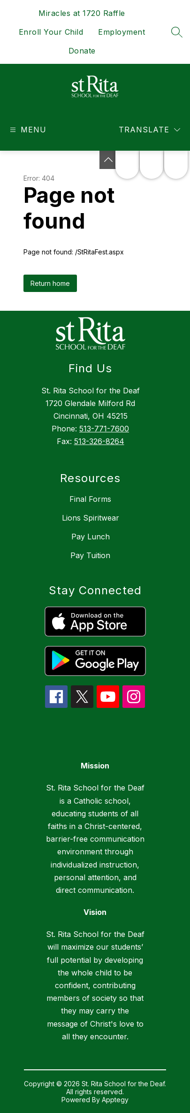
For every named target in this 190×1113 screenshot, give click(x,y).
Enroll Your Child (51, 32)
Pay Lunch (90, 536)
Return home (50, 283)
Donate (82, 50)
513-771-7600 (104, 428)
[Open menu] (27, 130)
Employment (121, 32)
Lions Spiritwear (90, 517)
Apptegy (115, 1100)
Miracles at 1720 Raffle (81, 13)
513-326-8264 (99, 441)
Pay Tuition (90, 555)
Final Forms (90, 499)
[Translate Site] (149, 130)
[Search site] (176, 32)
